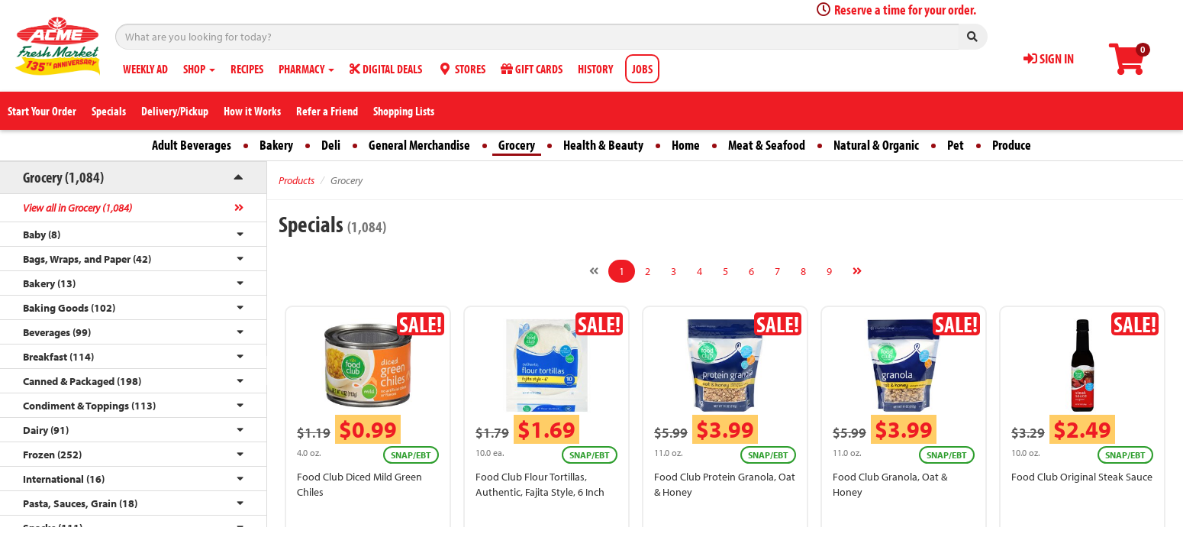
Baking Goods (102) (69, 308)
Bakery (276, 145)
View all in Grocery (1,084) (77, 208)
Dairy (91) (46, 430)
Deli (330, 145)
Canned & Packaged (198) (82, 381)
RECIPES (246, 68)
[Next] (857, 271)
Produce (1011, 145)
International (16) (64, 479)
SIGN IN (1048, 58)
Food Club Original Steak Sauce (1081, 477)
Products (296, 180)
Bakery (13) (49, 283)
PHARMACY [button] (306, 68)
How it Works (252, 110)
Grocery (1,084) (63, 176)
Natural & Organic (876, 145)
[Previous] (594, 271)
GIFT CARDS (531, 68)
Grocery (516, 145)
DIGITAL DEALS (386, 68)
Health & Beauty (603, 145)
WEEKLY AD (145, 68)
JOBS (642, 68)
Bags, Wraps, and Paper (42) (87, 259)
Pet (955, 145)
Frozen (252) (52, 454)
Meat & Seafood (766, 145)
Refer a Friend (327, 110)
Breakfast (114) (58, 357)
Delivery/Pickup (174, 110)
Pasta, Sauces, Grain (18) (80, 503)
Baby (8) (41, 234)
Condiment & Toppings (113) (89, 405)
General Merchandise (419, 145)
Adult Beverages (191, 145)
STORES (461, 68)
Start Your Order (42, 110)
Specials (109, 110)
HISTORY (595, 68)
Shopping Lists (403, 110)
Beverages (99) (57, 332)
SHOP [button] (199, 68)
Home (686, 145)
